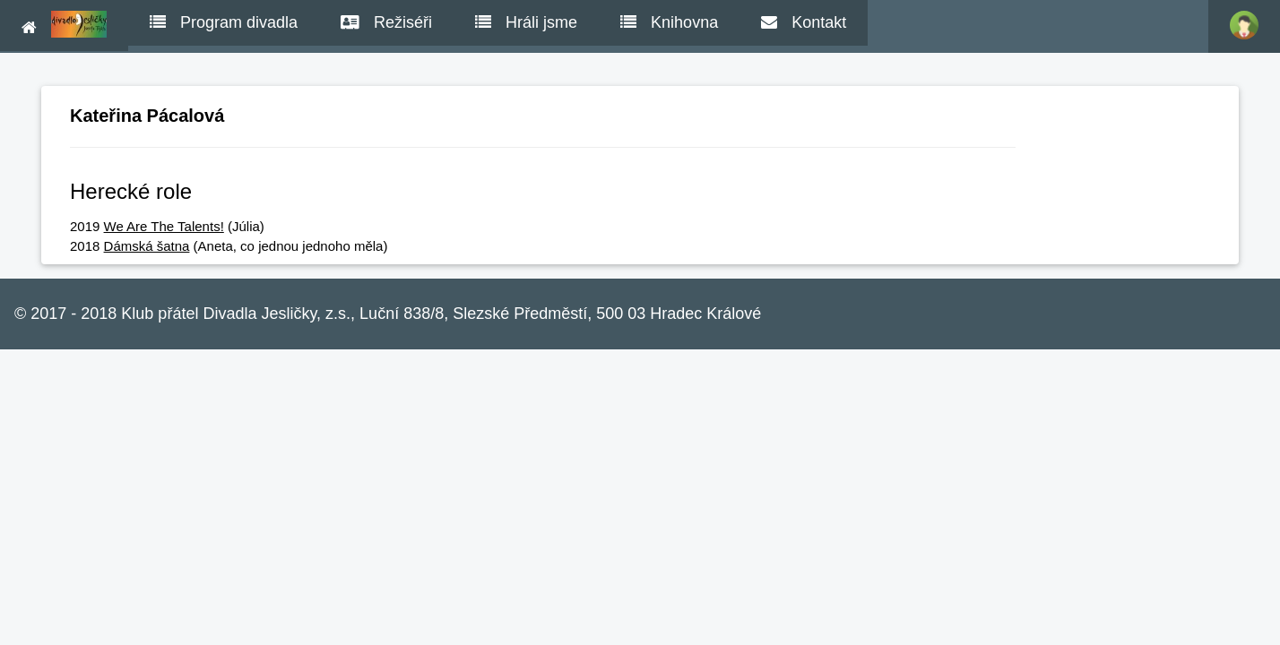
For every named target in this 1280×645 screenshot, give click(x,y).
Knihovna (669, 22)
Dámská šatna (147, 246)
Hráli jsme (526, 22)
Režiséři (386, 22)
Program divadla (224, 22)
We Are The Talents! (164, 226)
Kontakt (803, 22)
